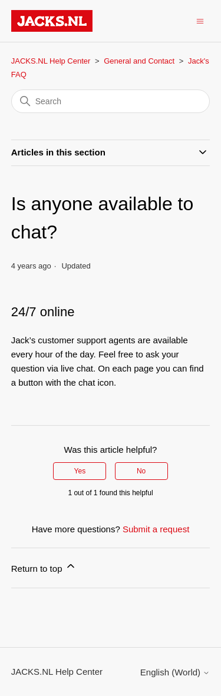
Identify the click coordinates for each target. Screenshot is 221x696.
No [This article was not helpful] (141, 471)
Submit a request (156, 529)
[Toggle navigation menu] (200, 20)
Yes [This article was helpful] (80, 471)
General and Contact (139, 61)
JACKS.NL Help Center (51, 61)
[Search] (110, 101)
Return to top (44, 567)
